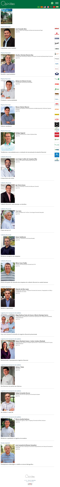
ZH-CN (54, 7)
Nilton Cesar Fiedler (21, 263)
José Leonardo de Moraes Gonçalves (26, 445)
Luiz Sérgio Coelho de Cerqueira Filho (26, 159)
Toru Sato (18, 211)
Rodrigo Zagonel (20, 133)
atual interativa (30, 484)
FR (48, 7)
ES (41, 7)
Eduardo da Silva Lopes (22, 289)
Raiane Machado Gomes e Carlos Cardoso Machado (30, 341)
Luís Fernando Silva (21, 29)
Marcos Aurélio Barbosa (22, 419)
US (45, 7)
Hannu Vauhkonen (21, 237)
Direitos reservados (30, 481)
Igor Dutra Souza (20, 185)
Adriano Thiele (20, 367)
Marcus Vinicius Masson (22, 107)
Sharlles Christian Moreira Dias (24, 55)
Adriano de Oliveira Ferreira (23, 81)
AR (51, 7)
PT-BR (38, 7)
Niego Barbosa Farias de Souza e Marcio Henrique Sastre (32, 315)
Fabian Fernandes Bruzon (23, 393)
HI (57, 7)
